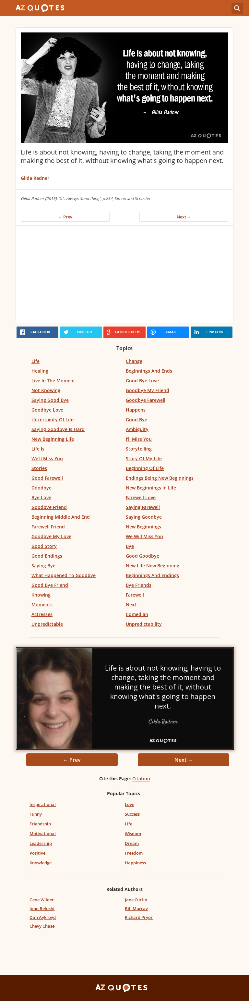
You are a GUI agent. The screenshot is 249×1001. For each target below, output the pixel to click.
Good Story (44, 546)
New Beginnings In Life (151, 488)
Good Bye (136, 419)
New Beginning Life (52, 439)
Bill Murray (136, 908)
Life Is (37, 449)
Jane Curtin (136, 900)
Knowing (41, 595)
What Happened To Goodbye (63, 575)
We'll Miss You (47, 458)
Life (35, 361)
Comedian (137, 614)
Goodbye (41, 488)
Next (131, 604)
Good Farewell (47, 478)
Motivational (43, 833)
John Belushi (42, 908)
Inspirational (43, 804)
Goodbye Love (47, 410)
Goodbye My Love (51, 536)
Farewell (135, 595)
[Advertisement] (124, 274)
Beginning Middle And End (60, 517)
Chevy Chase (42, 926)
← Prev (65, 217)
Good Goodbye (142, 556)
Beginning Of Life (145, 468)
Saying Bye (43, 565)
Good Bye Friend (49, 585)
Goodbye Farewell (145, 400)
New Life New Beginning (152, 565)
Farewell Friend (48, 527)
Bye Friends (138, 585)
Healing (39, 371)
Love (129, 804)
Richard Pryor (139, 917)
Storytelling (139, 449)
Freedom (134, 853)
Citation (141, 778)
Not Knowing (45, 390)
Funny (36, 814)
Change (134, 361)
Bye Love (41, 497)
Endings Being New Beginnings (160, 478)
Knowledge (41, 863)
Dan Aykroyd (43, 917)
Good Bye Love (142, 380)
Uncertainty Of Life (52, 419)
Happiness (135, 863)
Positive (37, 853)
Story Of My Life (144, 458)
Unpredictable (47, 624)
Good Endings (46, 556)
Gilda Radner (35, 178)
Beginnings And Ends (149, 371)
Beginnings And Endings (152, 575)
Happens (136, 410)
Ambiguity (137, 429)
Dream (132, 843)
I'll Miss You (139, 439)
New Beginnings (143, 527)
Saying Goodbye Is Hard (58, 429)
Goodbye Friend (49, 507)
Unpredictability (144, 624)
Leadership (41, 843)
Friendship (40, 824)
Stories (39, 468)
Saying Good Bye (50, 400)
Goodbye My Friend (147, 390)
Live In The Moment (53, 380)
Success (132, 814)
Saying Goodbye (144, 517)
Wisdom (133, 833)
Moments (42, 604)
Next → (184, 217)
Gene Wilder (42, 900)
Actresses (42, 614)
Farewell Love (141, 497)
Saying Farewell (143, 507)
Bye (130, 546)
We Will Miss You (144, 536)
